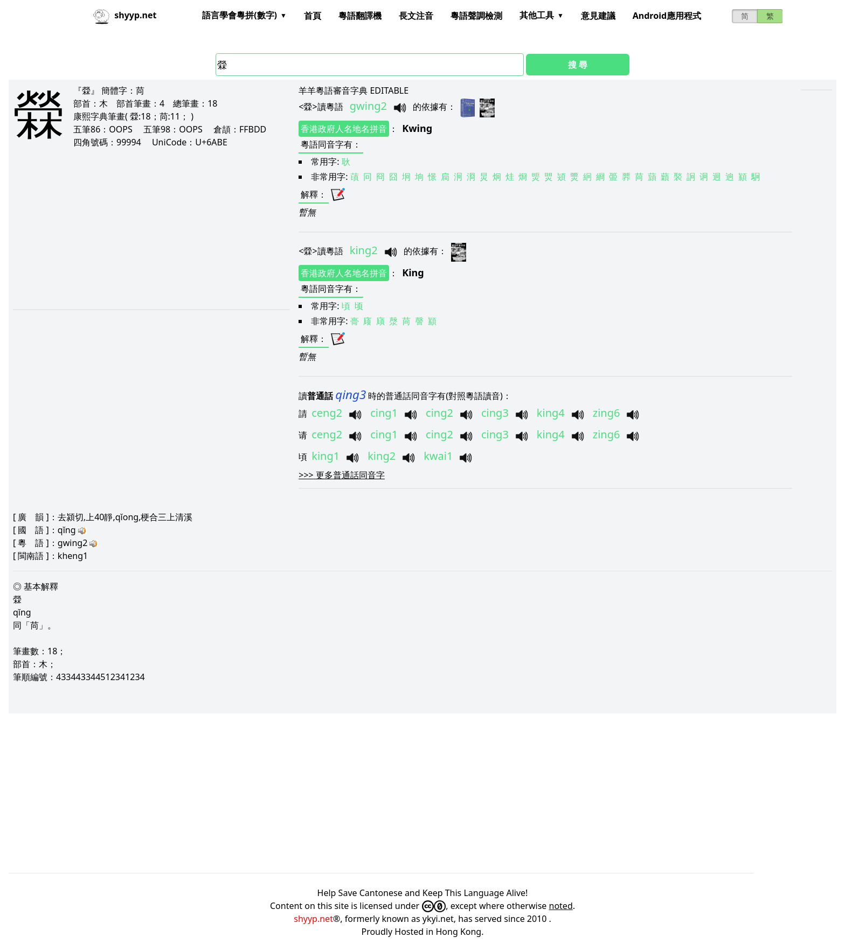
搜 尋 (577, 65)
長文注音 (416, 16)
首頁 (312, 16)
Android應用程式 (667, 16)
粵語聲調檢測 (476, 16)
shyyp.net (313, 919)
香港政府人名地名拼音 (344, 129)
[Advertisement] (136, 228)
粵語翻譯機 (360, 16)
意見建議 (598, 16)
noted (561, 906)
